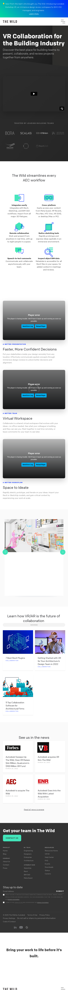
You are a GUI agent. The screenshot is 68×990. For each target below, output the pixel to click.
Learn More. (34, 13)
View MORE (34, 625)
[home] (32, 21)
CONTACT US (12, 838)
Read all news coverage (34, 809)
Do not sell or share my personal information (36, 918)
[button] (63, 21)
